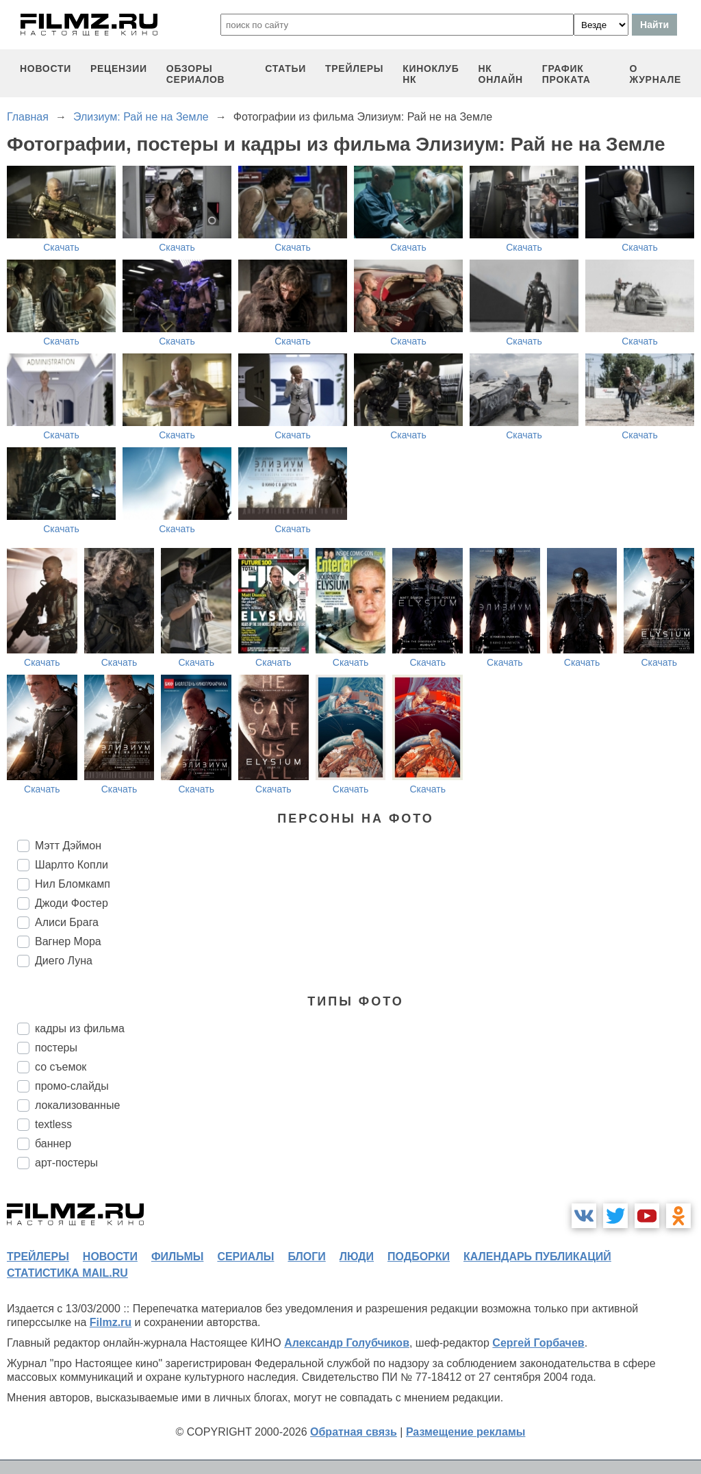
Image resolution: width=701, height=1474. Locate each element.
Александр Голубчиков (346, 1343)
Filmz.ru (110, 1322)
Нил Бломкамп (72, 884)
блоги (306, 1256)
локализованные (77, 1105)
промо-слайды (72, 1086)
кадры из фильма (80, 1028)
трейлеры (354, 68)
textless (53, 1124)
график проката (566, 74)
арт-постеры (66, 1163)
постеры (56, 1047)
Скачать (61, 247)
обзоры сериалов (195, 74)
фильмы (177, 1256)
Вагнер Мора (68, 941)
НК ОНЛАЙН (501, 74)
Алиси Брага (67, 922)
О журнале (655, 74)
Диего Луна (63, 960)
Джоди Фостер (71, 903)
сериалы (245, 1256)
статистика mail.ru (67, 1273)
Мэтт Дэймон (68, 845)
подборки (418, 1256)
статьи (285, 68)
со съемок (60, 1067)
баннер (53, 1143)
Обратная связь (353, 1432)
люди (357, 1256)
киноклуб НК (431, 74)
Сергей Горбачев (538, 1343)
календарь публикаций (537, 1256)
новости (45, 68)
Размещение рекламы (466, 1432)
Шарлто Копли (71, 865)
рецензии (118, 68)
